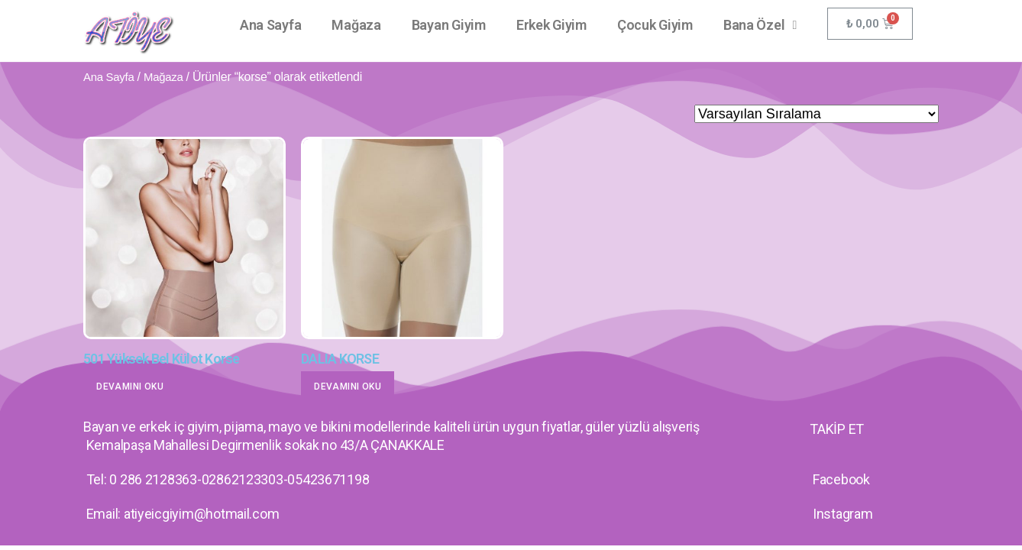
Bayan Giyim (449, 25)
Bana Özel (760, 25)
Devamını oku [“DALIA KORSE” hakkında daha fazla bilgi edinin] (347, 386)
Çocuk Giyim (655, 25)
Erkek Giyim (551, 25)
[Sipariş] (816, 114)
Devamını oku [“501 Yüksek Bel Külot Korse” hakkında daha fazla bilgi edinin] (129, 386)
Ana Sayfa (271, 25)
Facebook (841, 479)
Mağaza (356, 25)
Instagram (843, 514)
